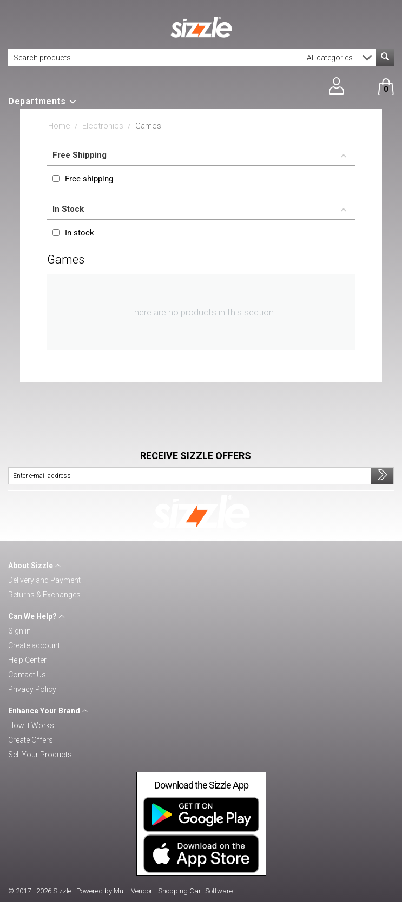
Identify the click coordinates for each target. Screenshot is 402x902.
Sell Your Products (40, 754)
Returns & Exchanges (44, 594)
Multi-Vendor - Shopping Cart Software (173, 891)
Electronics (102, 126)
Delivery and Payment (44, 580)
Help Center (27, 660)
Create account (34, 645)
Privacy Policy (32, 689)
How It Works (31, 725)
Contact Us (27, 674)
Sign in (19, 631)
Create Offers (30, 740)
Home (59, 126)
